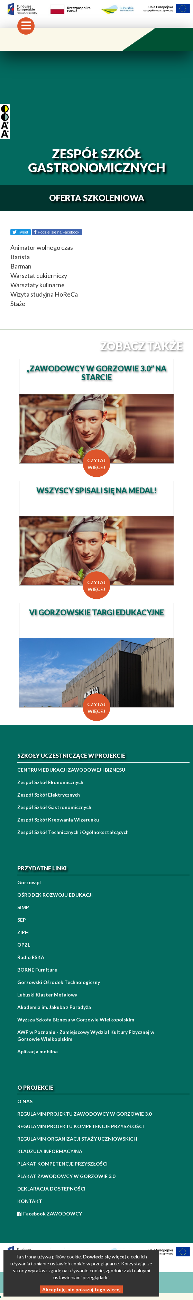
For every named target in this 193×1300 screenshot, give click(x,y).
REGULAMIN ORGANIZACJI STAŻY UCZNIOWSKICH (77, 1139)
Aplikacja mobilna (37, 1051)
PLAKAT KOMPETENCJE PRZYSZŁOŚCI (62, 1164)
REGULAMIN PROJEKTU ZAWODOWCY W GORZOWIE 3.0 (84, 1114)
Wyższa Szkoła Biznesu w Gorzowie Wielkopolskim (75, 1019)
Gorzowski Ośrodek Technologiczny (58, 982)
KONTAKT (29, 1201)
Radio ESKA (30, 957)
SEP (21, 920)
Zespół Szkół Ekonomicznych (50, 782)
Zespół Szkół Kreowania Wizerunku (58, 820)
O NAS (25, 1101)
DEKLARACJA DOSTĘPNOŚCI (51, 1189)
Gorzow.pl (29, 882)
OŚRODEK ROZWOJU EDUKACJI (55, 895)
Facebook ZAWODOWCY (49, 1213)
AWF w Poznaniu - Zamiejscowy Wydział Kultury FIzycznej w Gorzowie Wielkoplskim (85, 1035)
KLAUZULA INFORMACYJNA (49, 1151)
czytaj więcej (96, 463)
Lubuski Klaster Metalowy (47, 995)
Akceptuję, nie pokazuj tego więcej (81, 1289)
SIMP (23, 907)
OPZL (23, 945)
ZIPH (23, 932)
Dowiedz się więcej (104, 1256)
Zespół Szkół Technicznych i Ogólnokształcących (73, 832)
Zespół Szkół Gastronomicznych (54, 807)
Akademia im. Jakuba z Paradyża (54, 1007)
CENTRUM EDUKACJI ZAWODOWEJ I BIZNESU (71, 770)
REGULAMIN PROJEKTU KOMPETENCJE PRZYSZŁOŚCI (80, 1126)
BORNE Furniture (37, 970)
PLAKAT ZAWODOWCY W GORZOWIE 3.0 (66, 1176)
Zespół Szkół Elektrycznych (48, 795)
